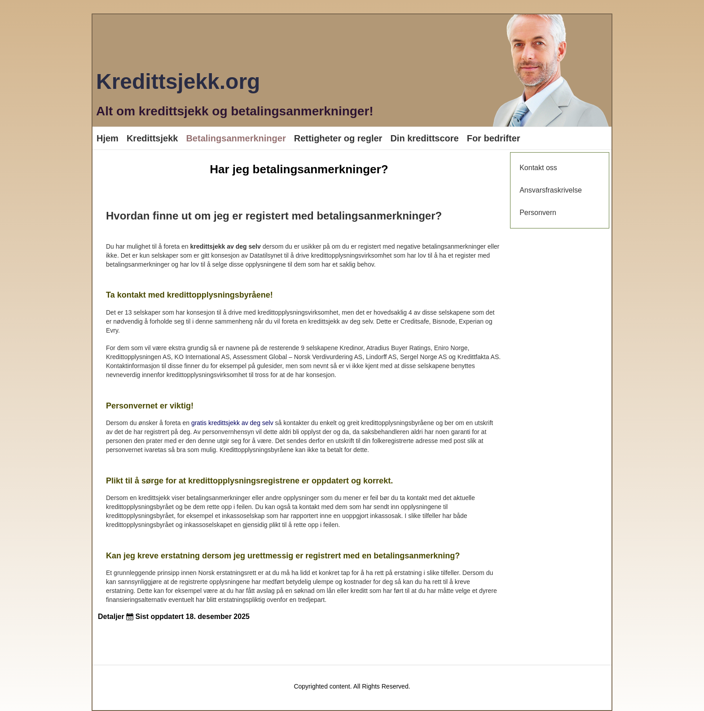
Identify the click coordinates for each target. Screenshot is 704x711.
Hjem (108, 138)
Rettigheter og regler (338, 138)
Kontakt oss (538, 167)
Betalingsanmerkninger (236, 138)
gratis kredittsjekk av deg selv (232, 422)
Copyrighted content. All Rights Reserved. (352, 686)
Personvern (537, 212)
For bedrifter (493, 138)
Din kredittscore (424, 138)
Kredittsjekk (152, 138)
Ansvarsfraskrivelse (550, 190)
